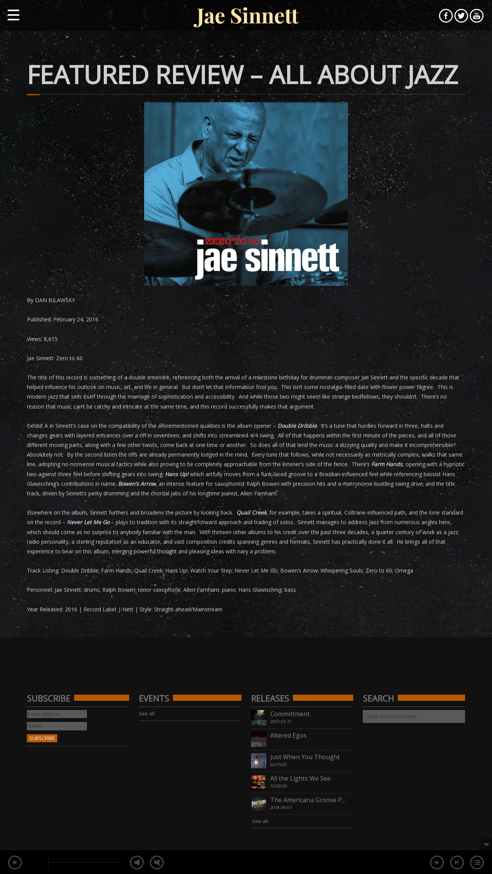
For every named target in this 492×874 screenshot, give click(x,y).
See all (147, 713)
